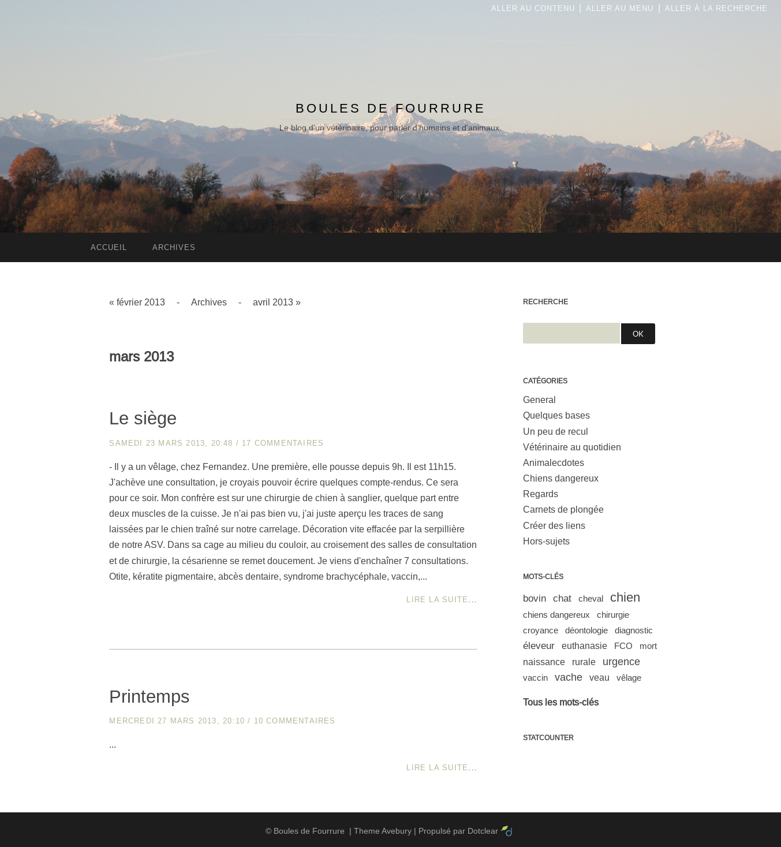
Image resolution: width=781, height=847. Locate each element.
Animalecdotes (553, 463)
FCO (623, 646)
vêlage (628, 677)
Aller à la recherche (716, 8)
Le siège (143, 418)
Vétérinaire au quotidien (572, 447)
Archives (209, 302)
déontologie (586, 630)
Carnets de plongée (563, 509)
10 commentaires (295, 721)
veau (599, 677)
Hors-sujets (546, 541)
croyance (540, 630)
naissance (544, 662)
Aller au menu (619, 8)
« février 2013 (137, 302)
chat (562, 598)
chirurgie (613, 615)
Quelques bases (556, 415)
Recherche (545, 302)
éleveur (539, 645)
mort (648, 646)
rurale (584, 662)
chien (625, 597)
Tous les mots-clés (561, 702)
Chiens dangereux (561, 478)
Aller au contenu (533, 8)
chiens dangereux (556, 615)
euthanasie (584, 646)
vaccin (535, 677)
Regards (540, 494)
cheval (590, 598)
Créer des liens (554, 526)
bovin (534, 598)
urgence (621, 661)
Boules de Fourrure (391, 108)
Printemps (149, 696)
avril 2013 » (277, 302)
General (539, 400)
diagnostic (634, 630)
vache (568, 677)
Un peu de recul (555, 431)
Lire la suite (437, 599)
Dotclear (483, 830)
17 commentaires (283, 443)
